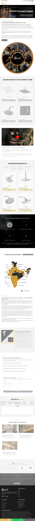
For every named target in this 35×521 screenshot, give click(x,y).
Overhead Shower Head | (22, 515)
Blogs (19, 493)
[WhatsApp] (17, 520)
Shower (3, 501)
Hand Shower (4, 507)
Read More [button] (4, 40)
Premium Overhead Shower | (22, 516)
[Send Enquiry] (29, 520)
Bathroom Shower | (26, 511)
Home (19, 490)
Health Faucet (20, 507)
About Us (19, 491)
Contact (19, 496)
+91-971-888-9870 (26, 0)
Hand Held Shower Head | (23, 514)
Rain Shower (3, 504)
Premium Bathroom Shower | (6, 516)
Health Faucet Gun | (9, 515)
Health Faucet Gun (21, 504)
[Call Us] (5, 520)
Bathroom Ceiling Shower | (6, 511)
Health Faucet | (4, 515)
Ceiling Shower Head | (10, 514)
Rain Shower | (29, 516)
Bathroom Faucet (20, 501)
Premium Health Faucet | (14, 516)
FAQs (19, 494)
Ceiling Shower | (4, 514)
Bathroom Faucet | (12, 511)
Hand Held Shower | (16, 514)
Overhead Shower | (15, 515)
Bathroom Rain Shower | (19, 511)
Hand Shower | (30, 514)
